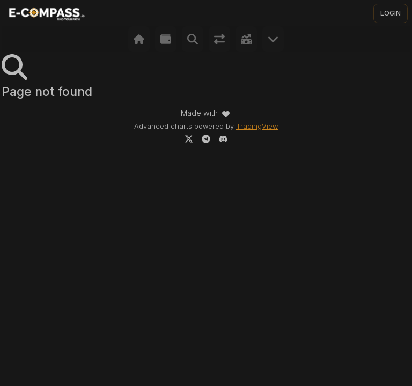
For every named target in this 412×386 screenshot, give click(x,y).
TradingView (257, 126)
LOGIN (390, 13)
